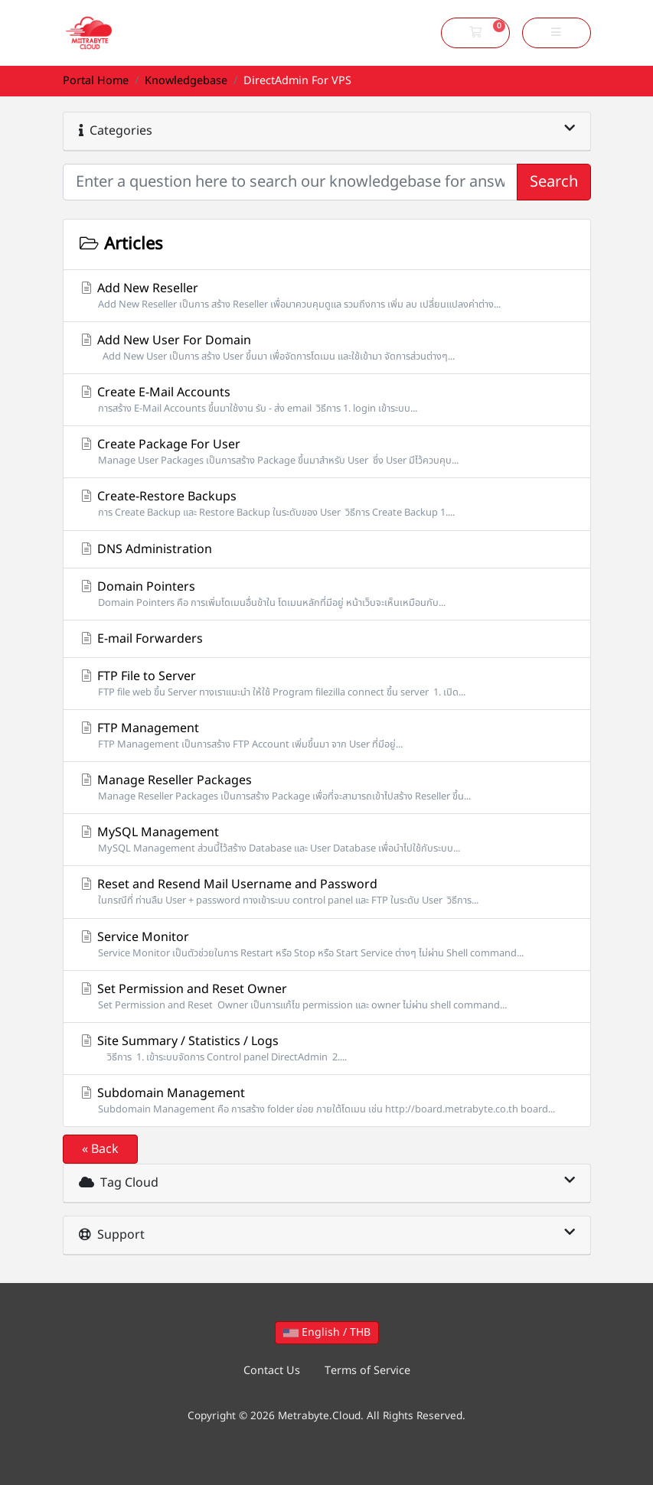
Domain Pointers (327, 594)
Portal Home (96, 81)
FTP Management (327, 735)
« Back (100, 1149)
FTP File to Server (327, 683)
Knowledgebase (186, 81)
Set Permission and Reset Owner (327, 996)
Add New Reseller (327, 295)
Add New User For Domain (327, 347)
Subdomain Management (327, 1100)
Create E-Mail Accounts (327, 399)
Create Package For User (327, 451)
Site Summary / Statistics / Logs (327, 1048)
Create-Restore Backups (327, 503)
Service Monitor (327, 944)
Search (554, 182)
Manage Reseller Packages (327, 787)
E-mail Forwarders (141, 639)
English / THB (327, 1332)
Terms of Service (367, 1371)
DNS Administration (145, 549)
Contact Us (271, 1371)
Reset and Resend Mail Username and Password (327, 891)
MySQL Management (327, 839)
